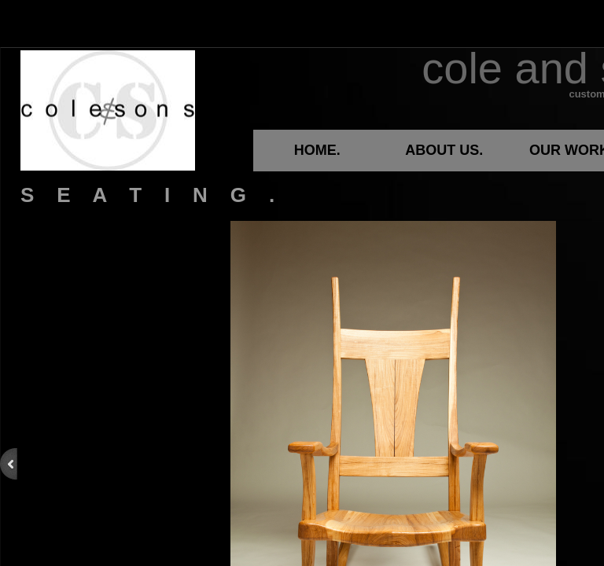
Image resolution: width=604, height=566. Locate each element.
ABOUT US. (444, 150)
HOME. (317, 150)
